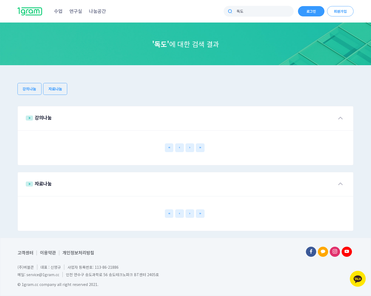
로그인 (311, 11)
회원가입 (340, 11)
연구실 (75, 11)
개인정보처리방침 (78, 252)
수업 (58, 11)
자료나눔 (55, 88)
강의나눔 (29, 88)
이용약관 (48, 252)
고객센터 (25, 252)
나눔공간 (97, 11)
